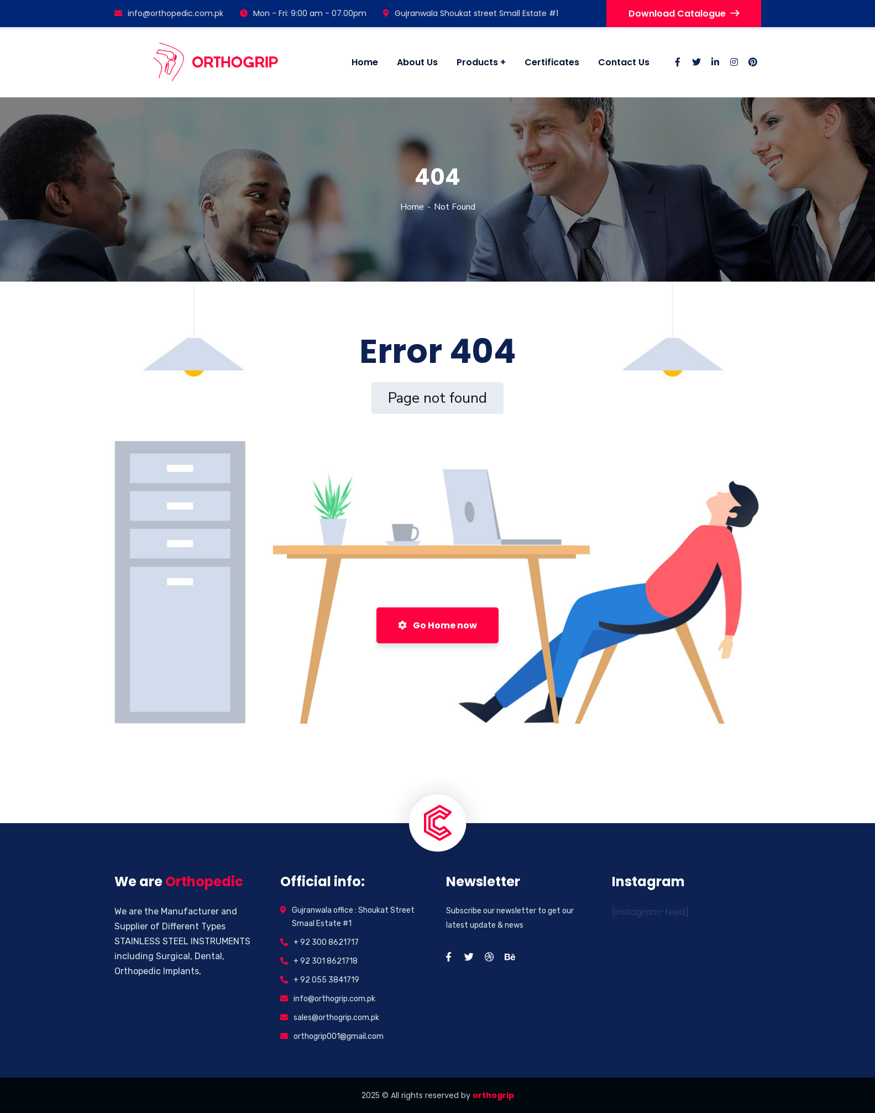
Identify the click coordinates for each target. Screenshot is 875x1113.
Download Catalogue (683, 13)
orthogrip (493, 1095)
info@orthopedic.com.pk (168, 13)
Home (412, 207)
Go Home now (437, 625)
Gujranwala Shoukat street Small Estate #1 (470, 13)
